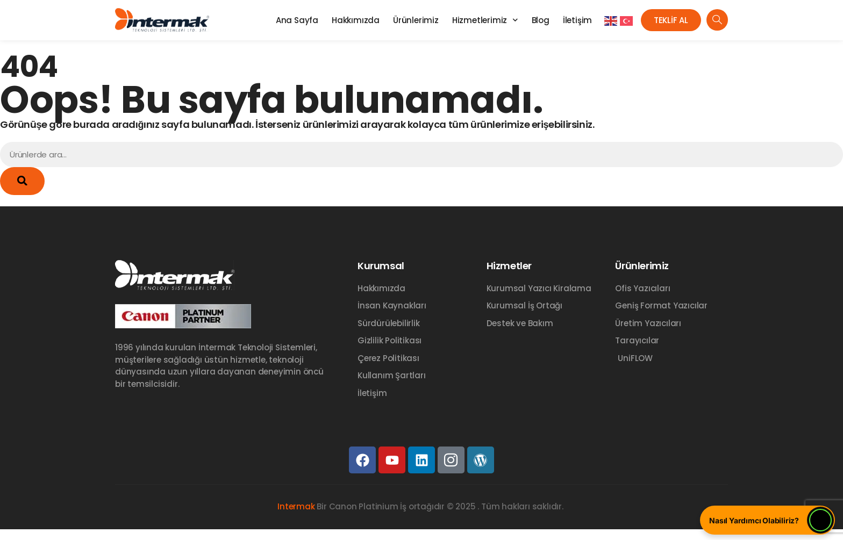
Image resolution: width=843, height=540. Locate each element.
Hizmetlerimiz (485, 20)
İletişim (577, 20)
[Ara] (22, 181)
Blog (540, 20)
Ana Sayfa (297, 20)
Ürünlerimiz (416, 20)
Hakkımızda (356, 20)
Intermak (296, 506)
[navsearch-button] (717, 20)
